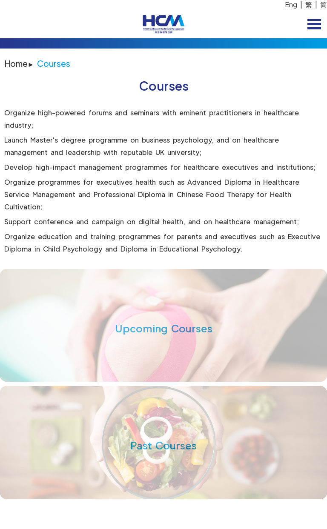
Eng (291, 4)
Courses (53, 63)
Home (16, 63)
